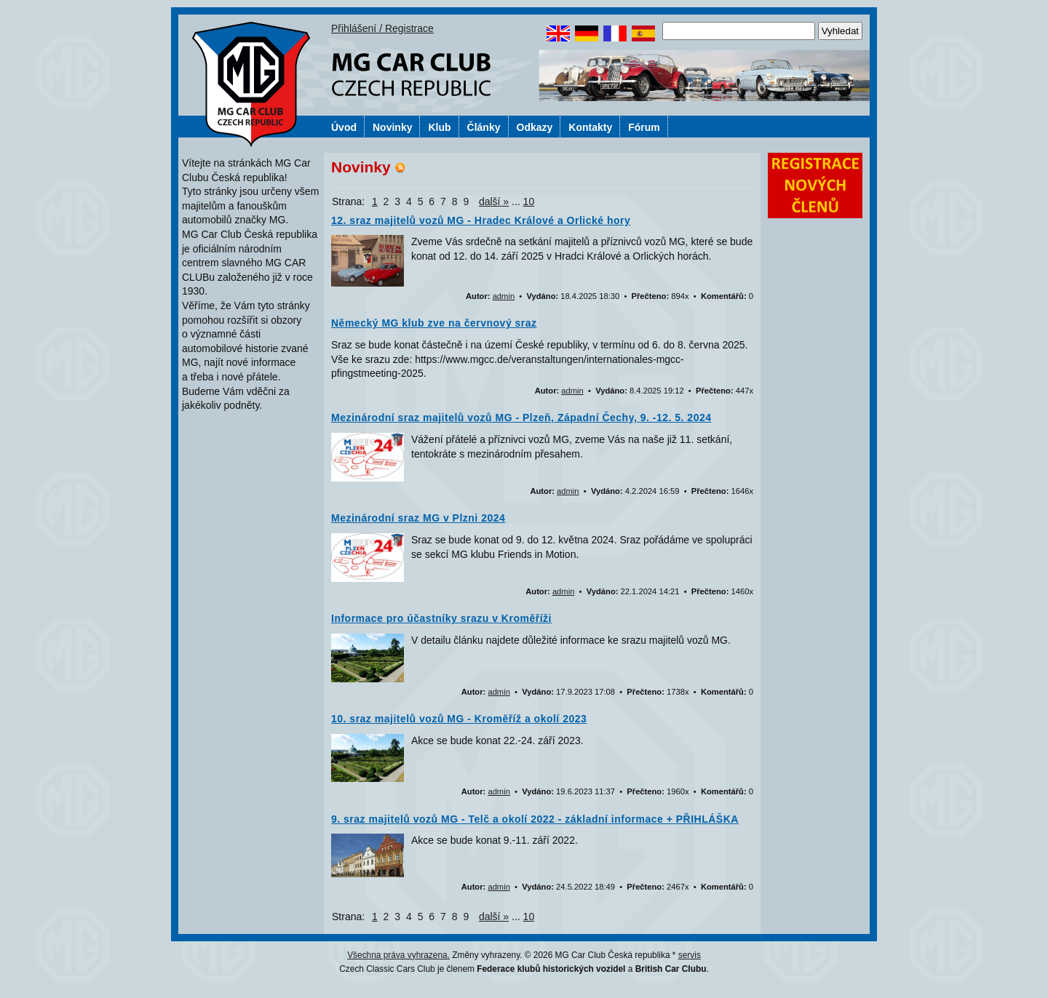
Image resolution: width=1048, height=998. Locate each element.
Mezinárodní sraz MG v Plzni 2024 (418, 518)
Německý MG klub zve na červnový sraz (434, 323)
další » (494, 201)
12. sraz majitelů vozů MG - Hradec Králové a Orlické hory (480, 220)
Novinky (392, 127)
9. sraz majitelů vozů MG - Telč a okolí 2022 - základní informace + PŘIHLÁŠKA (535, 819)
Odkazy (535, 127)
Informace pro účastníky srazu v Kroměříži (441, 618)
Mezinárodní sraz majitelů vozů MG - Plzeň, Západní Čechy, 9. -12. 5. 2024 (521, 417)
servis (689, 955)
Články (484, 127)
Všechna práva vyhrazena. (398, 955)
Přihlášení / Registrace (382, 28)
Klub (439, 127)
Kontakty (590, 127)
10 (529, 201)
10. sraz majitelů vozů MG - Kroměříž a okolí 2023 (459, 718)
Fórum (644, 127)
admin (504, 296)
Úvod (344, 127)
